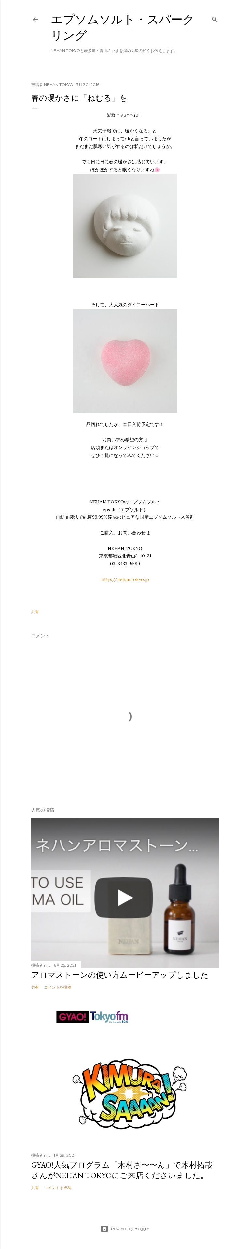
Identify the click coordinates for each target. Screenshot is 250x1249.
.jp (146, 579)
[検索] (215, 18)
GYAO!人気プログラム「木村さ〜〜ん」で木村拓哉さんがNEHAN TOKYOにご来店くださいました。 (122, 1170)
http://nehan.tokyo (122, 579)
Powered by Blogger (125, 1229)
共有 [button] (35, 611)
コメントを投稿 (57, 987)
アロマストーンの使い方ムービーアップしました (120, 975)
